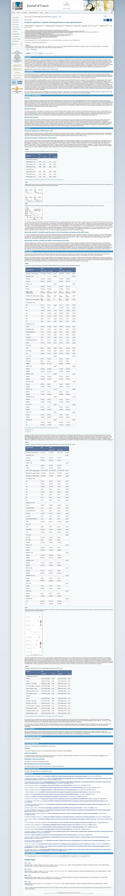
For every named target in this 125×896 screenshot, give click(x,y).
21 (83, 438)
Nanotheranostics (17, 77)
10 (67, 82)
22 (65, 657)
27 (100, 720)
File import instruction (48, 53)
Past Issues (15, 31)
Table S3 (92, 246)
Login (41, 12)
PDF (105, 16)
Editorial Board (16, 34)
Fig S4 (103, 249)
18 (39, 261)
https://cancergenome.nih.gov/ (103, 100)
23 (102, 657)
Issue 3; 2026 (15, 22)
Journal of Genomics (17, 75)
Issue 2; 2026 (15, 24)
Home (13, 12)
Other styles (34, 49)
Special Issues (15, 41)
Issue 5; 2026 (15, 17)
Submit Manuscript (33, 12)
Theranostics (17, 72)
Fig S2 (75, 246)
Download (40, 53)
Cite (60, 16)
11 (37, 83)
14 (47, 87)
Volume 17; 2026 (16, 29)
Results (17, 54)
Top (17, 50)
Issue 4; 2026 (15, 19)
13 (95, 84)
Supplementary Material (17, 58)
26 (87, 660)
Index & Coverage (16, 38)
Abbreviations (17, 56)
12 (94, 84)
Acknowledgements (17, 60)
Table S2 (80, 246)
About (18, 12)
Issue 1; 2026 (15, 26)
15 (34, 88)
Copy (27, 49)
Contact (46, 12)
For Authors (24, 12)
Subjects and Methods (17, 53)
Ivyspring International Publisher (66, 892)
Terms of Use (90, 893)
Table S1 (87, 244)
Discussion (17, 55)
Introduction (17, 52)
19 (87, 261)
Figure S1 (43, 244)
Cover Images (15, 36)
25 (104, 657)
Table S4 (108, 249)
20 (74, 436)
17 (86, 258)
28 (102, 720)
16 (31, 258)
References (17, 61)
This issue (54, 16)
